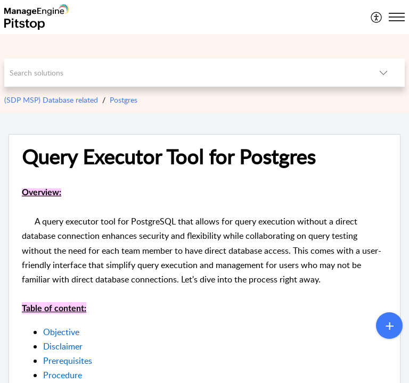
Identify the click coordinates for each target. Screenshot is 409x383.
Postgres (123, 100)
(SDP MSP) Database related (51, 100)
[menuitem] (377, 17)
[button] (377, 17)
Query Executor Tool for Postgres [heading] (168, 157)
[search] (183, 73)
